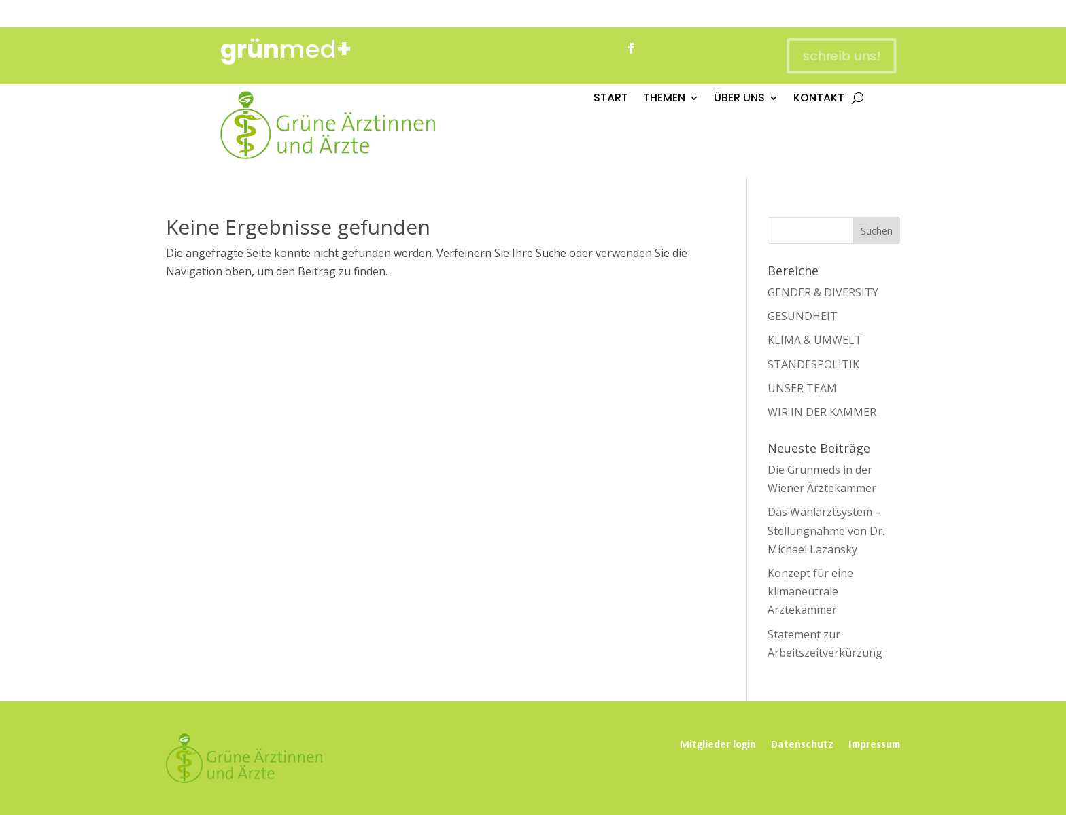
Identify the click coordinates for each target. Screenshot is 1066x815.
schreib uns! (838, 55)
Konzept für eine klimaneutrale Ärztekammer (810, 591)
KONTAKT (818, 99)
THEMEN (664, 99)
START (611, 99)
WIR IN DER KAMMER (822, 411)
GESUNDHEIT (803, 316)
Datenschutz (802, 742)
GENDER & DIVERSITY (823, 292)
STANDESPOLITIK (813, 364)
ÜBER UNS (739, 99)
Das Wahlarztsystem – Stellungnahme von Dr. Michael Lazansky (826, 530)
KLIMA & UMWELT (815, 339)
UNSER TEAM (802, 388)
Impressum (874, 742)
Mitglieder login (718, 742)
